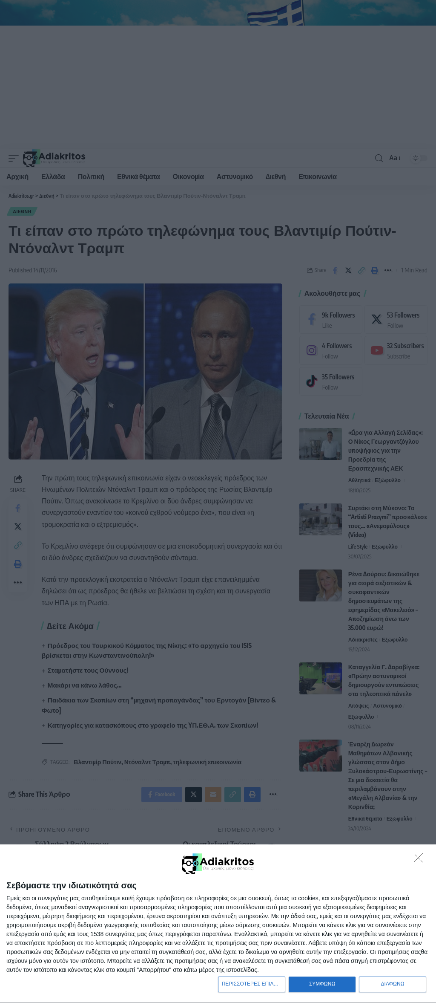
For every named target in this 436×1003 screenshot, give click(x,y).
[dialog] (218, 923)
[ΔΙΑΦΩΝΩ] (420, 859)
